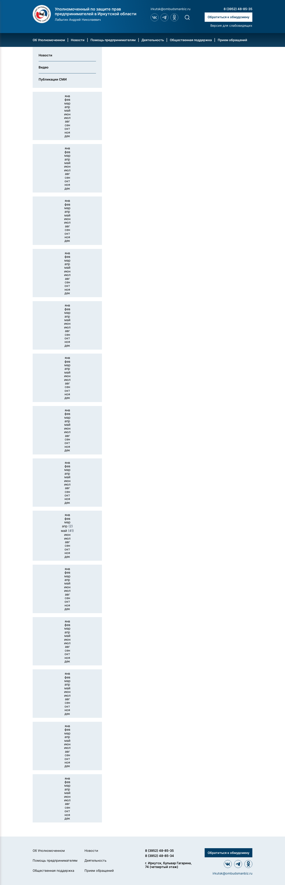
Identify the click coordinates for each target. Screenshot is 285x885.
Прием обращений (232, 40)
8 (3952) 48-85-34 (159, 855)
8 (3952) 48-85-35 (238, 9)
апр (67, 526)
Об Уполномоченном (49, 40)
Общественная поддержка (191, 40)
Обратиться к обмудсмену (228, 17)
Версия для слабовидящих (231, 26)
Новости (78, 40)
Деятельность (153, 40)
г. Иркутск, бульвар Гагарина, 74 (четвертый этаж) (168, 865)
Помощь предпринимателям (113, 40)
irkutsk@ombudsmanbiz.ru (170, 9)
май (67, 531)
